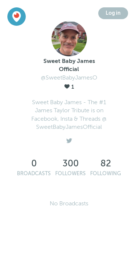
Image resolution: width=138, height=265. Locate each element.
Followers (70, 173)
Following (105, 173)
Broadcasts (34, 173)
